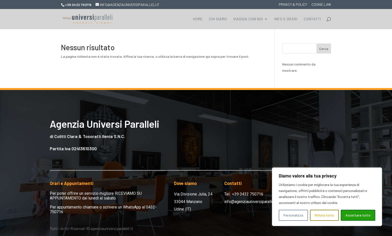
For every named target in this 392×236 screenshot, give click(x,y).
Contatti (312, 19)
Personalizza (293, 215)
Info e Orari (286, 19)
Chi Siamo (218, 19)
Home (198, 19)
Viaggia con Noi (248, 19)
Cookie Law (321, 4)
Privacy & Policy (293, 4)
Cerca (323, 48)
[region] (327, 197)
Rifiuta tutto (324, 215)
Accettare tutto (358, 215)
